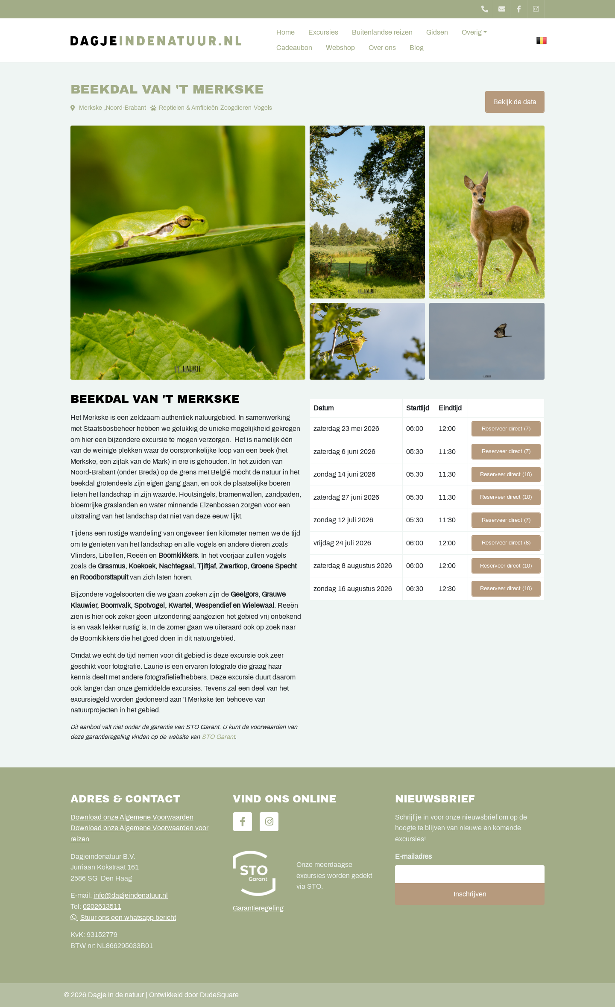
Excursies (323, 32)
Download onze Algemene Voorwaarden (131, 817)
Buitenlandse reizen (382, 32)
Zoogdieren (236, 108)
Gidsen (437, 32)
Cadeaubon (294, 47)
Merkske (90, 108)
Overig (472, 32)
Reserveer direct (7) (506, 429)
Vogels (263, 108)
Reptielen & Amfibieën (188, 108)
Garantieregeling (258, 908)
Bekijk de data (514, 101)
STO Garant (218, 736)
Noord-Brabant (126, 108)
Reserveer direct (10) (506, 474)
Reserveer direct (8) (506, 543)
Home (285, 32)
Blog (417, 47)
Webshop (340, 47)
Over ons (382, 47)
